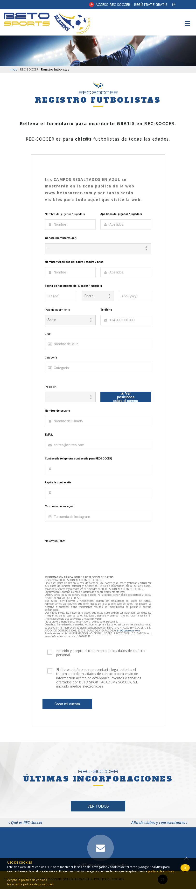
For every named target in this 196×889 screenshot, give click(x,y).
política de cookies (161, 871)
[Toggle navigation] (187, 23)
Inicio (13, 69)
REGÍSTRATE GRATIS (151, 4)
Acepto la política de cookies (27, 880)
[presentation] (81, 555)
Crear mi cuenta (67, 704)
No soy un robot (55, 541)
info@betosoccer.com (128, 630)
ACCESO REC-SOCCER (113, 4)
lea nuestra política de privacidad (30, 884)
